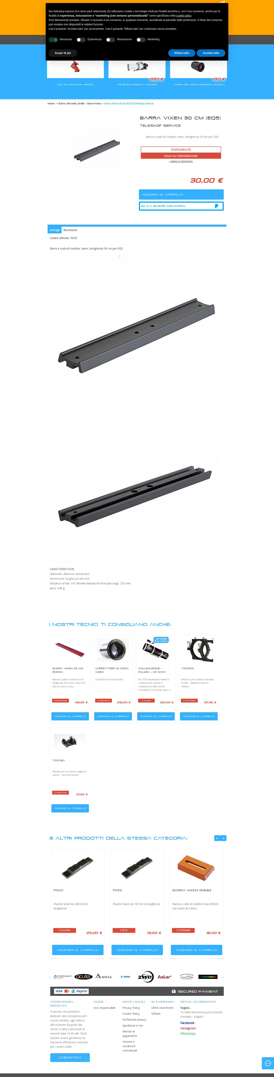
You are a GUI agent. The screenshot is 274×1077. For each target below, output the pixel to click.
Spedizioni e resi (133, 1025)
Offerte (156, 1013)
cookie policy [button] (183, 15)
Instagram (188, 1028)
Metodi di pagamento (130, 1034)
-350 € (155, 79)
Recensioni (70, 230)
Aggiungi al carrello (69, 715)
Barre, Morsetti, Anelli (71, 103)
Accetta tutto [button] (211, 52)
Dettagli (54, 230)
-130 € (218, 79)
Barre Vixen (94, 103)
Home (51, 103)
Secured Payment (198, 991)
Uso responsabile (105, 1008)
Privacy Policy (131, 1008)
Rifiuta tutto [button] (181, 52)
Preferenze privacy (134, 1019)
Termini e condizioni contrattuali (130, 1046)
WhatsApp (188, 1033)
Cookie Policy (131, 1013)
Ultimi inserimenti (162, 1008)
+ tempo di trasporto (181, 161)
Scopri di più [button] (63, 52)
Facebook (187, 1023)
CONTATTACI (70, 1057)
